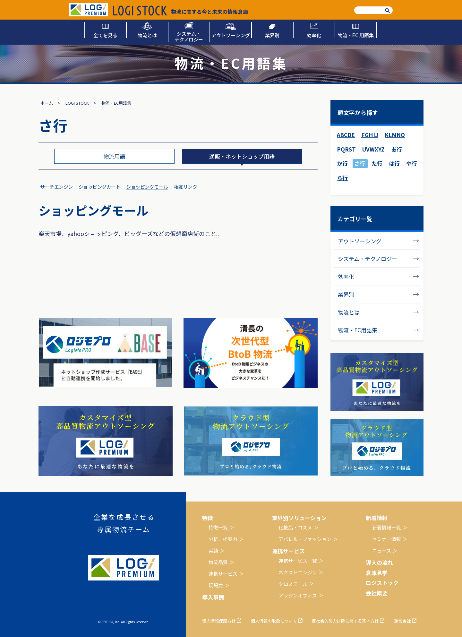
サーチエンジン (56, 186)
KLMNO (395, 135)
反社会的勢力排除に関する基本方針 (345, 621)
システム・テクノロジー (367, 259)
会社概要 (377, 593)
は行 (394, 163)
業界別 (346, 294)
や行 (411, 163)
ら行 (342, 178)
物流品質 (218, 562)
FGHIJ (369, 135)
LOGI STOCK (77, 103)
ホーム (46, 103)
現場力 (216, 585)
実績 (213, 550)
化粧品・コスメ (295, 527)
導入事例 (213, 597)
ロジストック (382, 583)
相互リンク (185, 186)
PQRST (346, 149)
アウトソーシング (359, 241)
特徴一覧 (218, 527)
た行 (377, 163)
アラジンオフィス (297, 595)
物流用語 (114, 156)
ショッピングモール (147, 186)
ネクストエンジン (297, 572)
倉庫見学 (377, 573)
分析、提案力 (223, 539)
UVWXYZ (373, 149)
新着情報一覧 (386, 527)
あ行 (396, 149)
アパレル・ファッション (304, 539)
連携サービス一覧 (297, 560)
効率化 (346, 277)
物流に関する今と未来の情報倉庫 (180, 10)
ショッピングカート (100, 186)
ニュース (381, 550)
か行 (342, 163)
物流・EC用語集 (357, 330)
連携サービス (223, 573)
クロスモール (292, 583)
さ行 (359, 163)
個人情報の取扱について (274, 621)
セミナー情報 (386, 539)
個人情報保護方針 (218, 621)
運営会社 (402, 621)
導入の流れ (379, 562)
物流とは (349, 312)
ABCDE (346, 135)
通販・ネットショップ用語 (242, 156)
